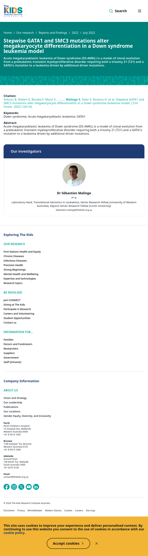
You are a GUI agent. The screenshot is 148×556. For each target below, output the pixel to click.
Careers (79, 510)
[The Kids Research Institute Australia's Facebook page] (7, 487)
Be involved (13, 292)
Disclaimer (9, 510)
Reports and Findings (53, 32)
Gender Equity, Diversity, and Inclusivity (27, 416)
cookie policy (14, 533)
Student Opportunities (17, 318)
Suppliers (9, 353)
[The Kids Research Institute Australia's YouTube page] (29, 487)
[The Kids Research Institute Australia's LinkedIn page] (36, 487)
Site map (90, 510)
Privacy (21, 510)
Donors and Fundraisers (18, 344)
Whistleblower (34, 510)
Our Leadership (13, 402)
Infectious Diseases (15, 260)
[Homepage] (13, 11)
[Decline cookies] (96, 543)
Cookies (68, 510)
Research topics (13, 283)
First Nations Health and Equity (22, 251)
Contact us (10, 322)
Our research (25, 32)
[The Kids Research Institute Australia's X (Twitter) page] (21, 487)
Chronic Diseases (14, 256)
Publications (11, 407)
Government (11, 357)
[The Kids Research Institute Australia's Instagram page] (14, 487)
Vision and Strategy (15, 398)
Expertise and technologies (20, 278)
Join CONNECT (12, 300)
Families (8, 339)
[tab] (74, 198)
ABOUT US (11, 390)
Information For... (18, 332)
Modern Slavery (53, 510)
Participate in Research (17, 309)
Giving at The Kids (14, 304)
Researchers (11, 348)
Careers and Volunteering (19, 313)
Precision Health (13, 265)
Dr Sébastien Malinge (74, 193)
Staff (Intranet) (12, 362)
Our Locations (12, 411)
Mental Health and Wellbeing (21, 274)
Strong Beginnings (15, 269)
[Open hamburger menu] (139, 11)
